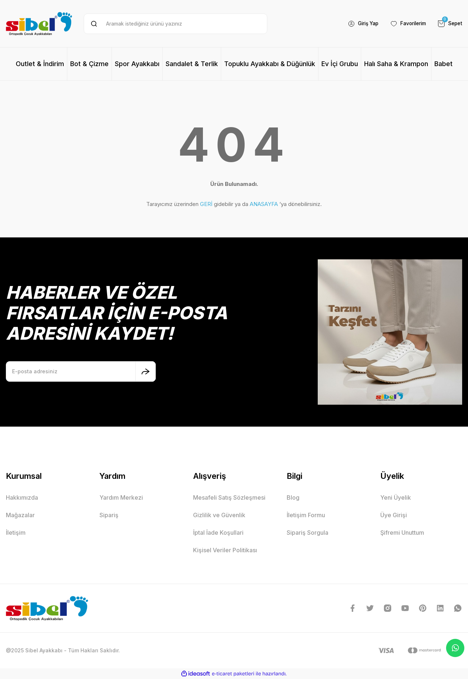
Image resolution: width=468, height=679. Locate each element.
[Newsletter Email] (81, 371)
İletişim (16, 532)
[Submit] (145, 371)
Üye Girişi (393, 515)
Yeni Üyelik (395, 497)
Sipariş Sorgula (307, 532)
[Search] (175, 24)
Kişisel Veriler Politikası (225, 550)
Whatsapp (455, 648)
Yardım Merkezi (121, 497)
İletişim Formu (306, 515)
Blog (293, 497)
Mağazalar (20, 515)
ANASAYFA (264, 204)
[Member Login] (358, 23)
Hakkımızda (22, 497)
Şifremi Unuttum (402, 532)
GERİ (206, 204)
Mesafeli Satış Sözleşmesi (229, 497)
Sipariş (108, 515)
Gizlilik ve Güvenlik (219, 515)
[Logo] (39, 23)
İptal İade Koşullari (218, 532)
